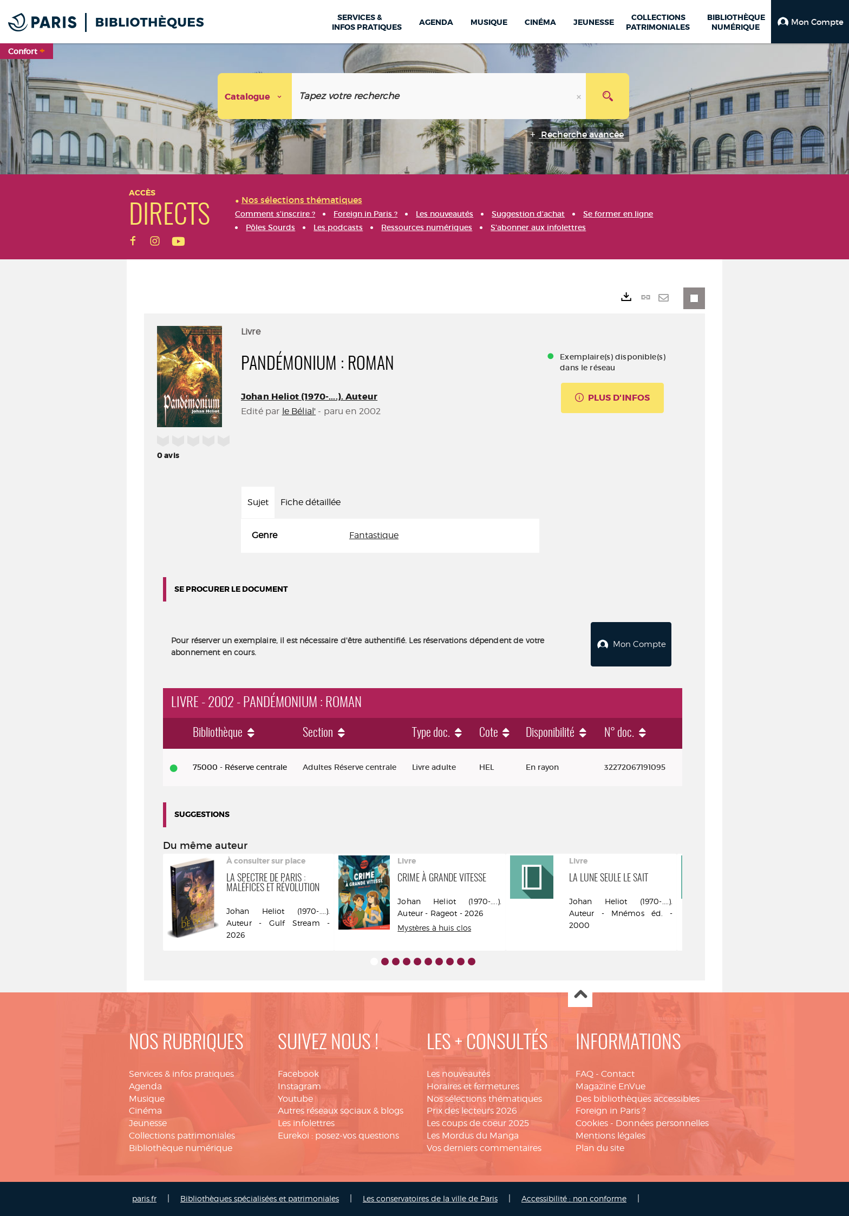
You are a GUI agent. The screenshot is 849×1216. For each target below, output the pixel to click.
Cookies (592, 1123)
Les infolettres (306, 1123)
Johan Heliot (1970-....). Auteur (309, 396)
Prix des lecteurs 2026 (472, 1111)
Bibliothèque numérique (180, 1148)
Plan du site (600, 1148)
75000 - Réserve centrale (240, 767)
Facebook (298, 1074)
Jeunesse (148, 1123)
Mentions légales (610, 1135)
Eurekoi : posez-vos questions (338, 1135)
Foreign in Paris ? (611, 1111)
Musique (147, 1099)
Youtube (295, 1099)
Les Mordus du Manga (473, 1135)
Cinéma (145, 1111)
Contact (618, 1074)
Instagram (299, 1086)
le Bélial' (299, 411)
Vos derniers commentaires (484, 1148)
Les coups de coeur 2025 (478, 1123)
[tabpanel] (390, 535)
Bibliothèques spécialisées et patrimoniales (259, 1198)
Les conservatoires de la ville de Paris (430, 1198)
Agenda (145, 1086)
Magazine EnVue (610, 1086)
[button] (810, 21)
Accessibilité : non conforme (573, 1198)
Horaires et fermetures (473, 1086)
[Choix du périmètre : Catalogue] (255, 96)
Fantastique (374, 535)
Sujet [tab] (258, 502)
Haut (580, 995)
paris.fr (144, 1198)
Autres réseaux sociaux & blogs (340, 1111)
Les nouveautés (458, 1074)
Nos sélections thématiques (484, 1099)
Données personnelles (662, 1123)
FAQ (584, 1074)
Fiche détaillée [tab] (310, 502)
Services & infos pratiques (181, 1074)
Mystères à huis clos (434, 927)
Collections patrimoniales (182, 1135)
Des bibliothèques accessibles (638, 1099)
